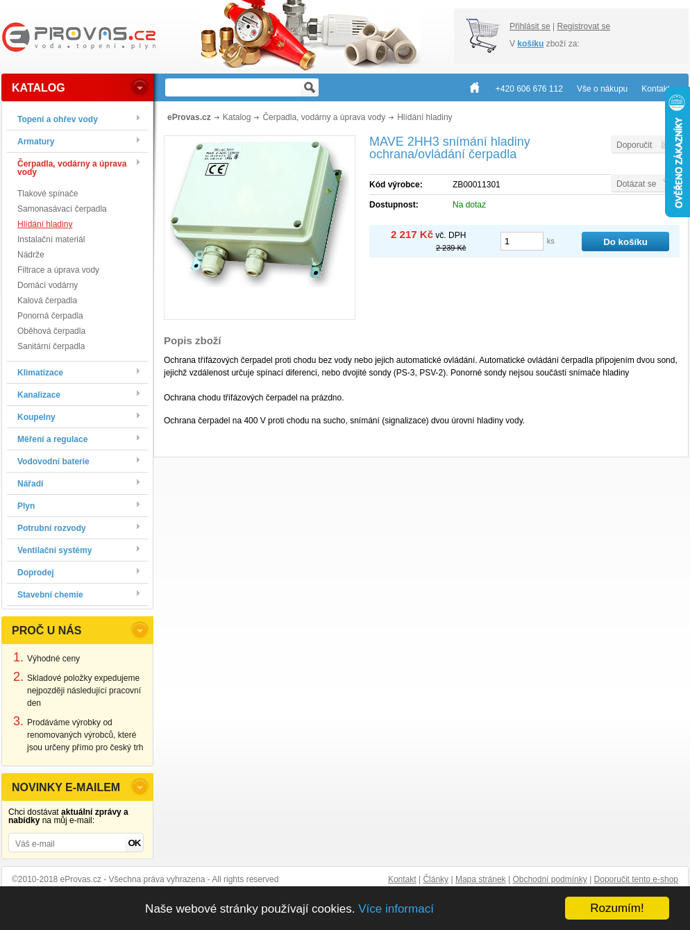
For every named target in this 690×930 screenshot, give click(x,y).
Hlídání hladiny (44, 224)
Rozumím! (616, 908)
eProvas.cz (189, 117)
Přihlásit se (530, 26)
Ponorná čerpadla (50, 316)
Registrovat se (583, 26)
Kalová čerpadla (47, 300)
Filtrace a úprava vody (58, 270)
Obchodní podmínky (549, 879)
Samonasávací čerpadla (62, 209)
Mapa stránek (480, 879)
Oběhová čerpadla (51, 331)
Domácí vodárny (47, 285)
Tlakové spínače (47, 193)
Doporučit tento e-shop (636, 879)
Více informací (396, 908)
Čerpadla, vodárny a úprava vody (323, 117)
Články (435, 879)
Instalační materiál (51, 239)
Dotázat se (636, 184)
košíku (530, 44)
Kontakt (402, 879)
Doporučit (634, 145)
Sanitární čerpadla (51, 346)
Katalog (237, 117)
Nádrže (30, 255)
